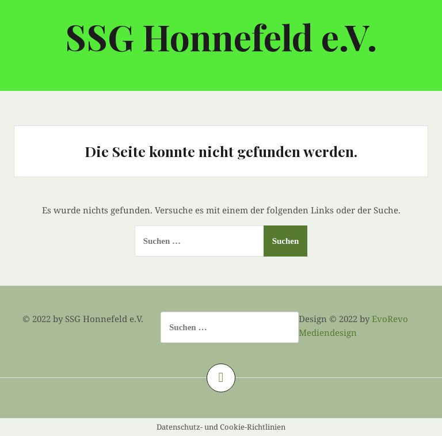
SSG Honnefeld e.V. (221, 36)
